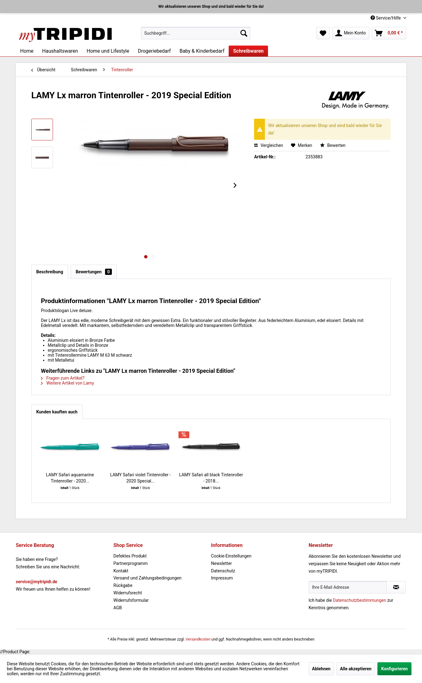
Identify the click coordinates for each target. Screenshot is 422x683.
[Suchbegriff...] (195, 33)
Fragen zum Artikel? (63, 378)
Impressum (222, 577)
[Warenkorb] (389, 33)
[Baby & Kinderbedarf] (202, 51)
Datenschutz (223, 570)
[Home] (27, 51)
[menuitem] (195, 33)
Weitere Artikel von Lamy (67, 383)
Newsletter (221, 563)
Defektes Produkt (130, 555)
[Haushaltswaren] (60, 51)
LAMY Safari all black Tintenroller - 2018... (211, 477)
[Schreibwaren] (248, 51)
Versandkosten (198, 639)
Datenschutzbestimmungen (359, 600)
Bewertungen (94, 272)
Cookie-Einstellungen (231, 555)
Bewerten (332, 145)
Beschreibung (49, 271)
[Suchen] (243, 33)
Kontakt (120, 570)
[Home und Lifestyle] (107, 51)
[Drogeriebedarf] (154, 51)
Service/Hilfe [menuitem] (386, 17)
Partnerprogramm (130, 563)
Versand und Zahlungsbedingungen (147, 577)
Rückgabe (122, 585)
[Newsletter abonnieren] (396, 587)
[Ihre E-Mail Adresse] (348, 587)
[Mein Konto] (350, 33)
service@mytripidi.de (36, 581)
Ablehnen (321, 668)
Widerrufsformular (131, 600)
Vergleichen (268, 145)
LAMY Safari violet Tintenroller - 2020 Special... (140, 477)
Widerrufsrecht (127, 592)
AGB (117, 607)
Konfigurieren (394, 668)
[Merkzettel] (323, 33)
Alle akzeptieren (355, 668)
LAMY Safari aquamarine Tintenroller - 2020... (70, 477)
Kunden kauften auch (56, 411)
